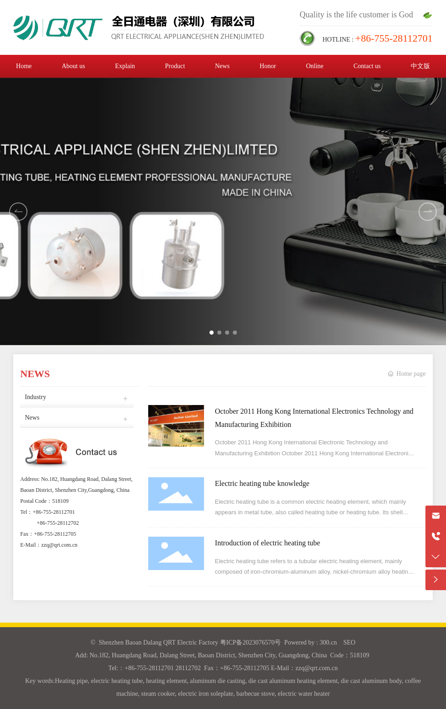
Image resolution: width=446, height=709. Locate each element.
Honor (268, 66)
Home (24, 66)
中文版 (420, 66)
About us (73, 66)
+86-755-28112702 (58, 523)
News (222, 66)
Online (314, 66)
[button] (428, 212)
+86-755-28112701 (53, 512)
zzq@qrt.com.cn (59, 545)
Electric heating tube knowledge (262, 483)
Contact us (367, 66)
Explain (125, 66)
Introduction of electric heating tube (267, 543)
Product (175, 66)
